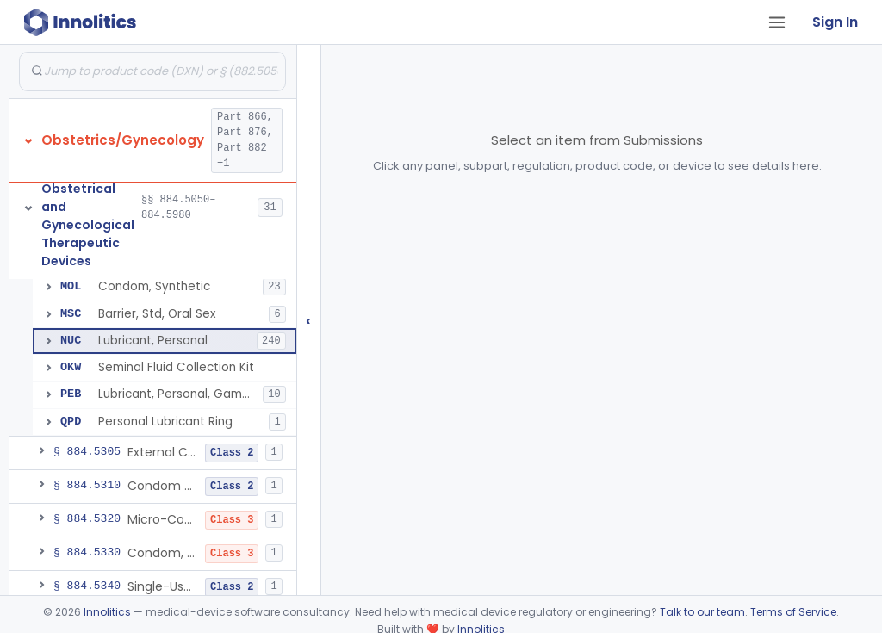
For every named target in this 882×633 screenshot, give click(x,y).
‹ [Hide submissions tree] (308, 320)
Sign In (835, 22)
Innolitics (107, 612)
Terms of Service (793, 612)
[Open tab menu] (777, 22)
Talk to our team (702, 612)
